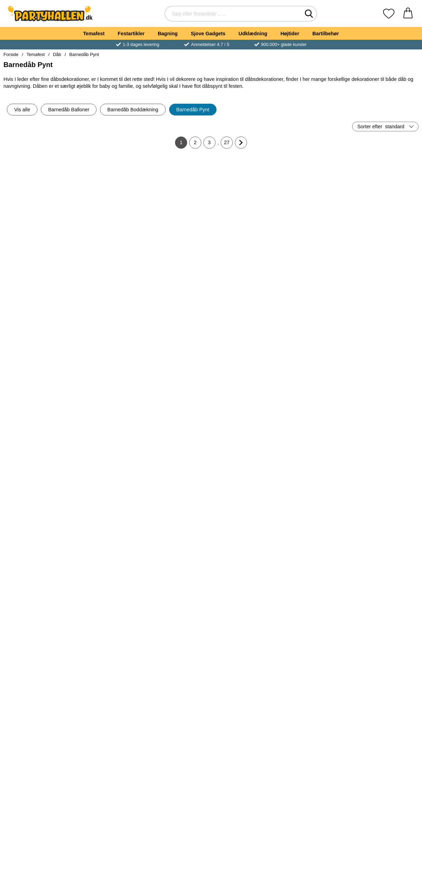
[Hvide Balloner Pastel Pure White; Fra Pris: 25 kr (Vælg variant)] (37, 758)
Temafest (93, 33)
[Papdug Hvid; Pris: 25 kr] (245, 420)
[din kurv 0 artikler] (408, 13)
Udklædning (252, 33)
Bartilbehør (325, 33)
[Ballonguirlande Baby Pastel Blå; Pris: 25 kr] (385, 533)
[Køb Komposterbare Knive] (37, 244)
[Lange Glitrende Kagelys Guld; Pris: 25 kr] (315, 420)
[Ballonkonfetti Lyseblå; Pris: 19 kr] (37, 420)
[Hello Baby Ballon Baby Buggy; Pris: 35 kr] (107, 758)
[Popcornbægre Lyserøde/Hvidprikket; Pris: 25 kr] (107, 533)
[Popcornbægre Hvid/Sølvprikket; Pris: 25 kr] (315, 308)
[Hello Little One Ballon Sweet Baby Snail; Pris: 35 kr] (176, 758)
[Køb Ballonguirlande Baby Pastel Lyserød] (37, 693)
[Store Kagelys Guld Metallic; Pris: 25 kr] (176, 420)
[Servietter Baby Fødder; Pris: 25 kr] (385, 758)
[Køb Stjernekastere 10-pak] (107, 244)
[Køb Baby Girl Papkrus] (176, 581)
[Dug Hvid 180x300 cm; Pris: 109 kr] (37, 308)
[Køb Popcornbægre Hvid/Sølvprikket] (315, 356)
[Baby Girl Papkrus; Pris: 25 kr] (176, 533)
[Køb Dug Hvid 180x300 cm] (37, 356)
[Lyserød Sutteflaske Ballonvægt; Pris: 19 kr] (245, 308)
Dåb (57, 54)
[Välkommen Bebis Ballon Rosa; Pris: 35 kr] (315, 645)
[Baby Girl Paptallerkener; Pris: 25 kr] (245, 533)
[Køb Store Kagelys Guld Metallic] (176, 469)
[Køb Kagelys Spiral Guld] (37, 581)
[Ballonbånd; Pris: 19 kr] (176, 196)
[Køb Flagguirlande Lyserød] (315, 244)
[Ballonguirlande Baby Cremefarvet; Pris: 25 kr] (107, 645)
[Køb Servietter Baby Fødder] (385, 806)
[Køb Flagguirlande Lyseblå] (246, 244)
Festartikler (131, 33)
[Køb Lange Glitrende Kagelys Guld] (315, 469)
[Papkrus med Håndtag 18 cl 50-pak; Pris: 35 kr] (315, 758)
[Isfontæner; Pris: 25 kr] (385, 196)
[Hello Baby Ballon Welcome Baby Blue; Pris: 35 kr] (245, 758)
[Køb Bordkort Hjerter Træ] (385, 469)
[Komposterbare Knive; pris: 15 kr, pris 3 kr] (37, 196)
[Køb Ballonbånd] (176, 244)
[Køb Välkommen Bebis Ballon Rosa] (315, 693)
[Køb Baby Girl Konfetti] (107, 469)
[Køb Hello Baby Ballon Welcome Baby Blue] (246, 806)
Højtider (290, 33)
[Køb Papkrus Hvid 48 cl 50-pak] (315, 581)
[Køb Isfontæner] (385, 244)
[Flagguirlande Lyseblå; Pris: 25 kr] (245, 196)
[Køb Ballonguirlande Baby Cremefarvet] (107, 693)
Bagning (168, 33)
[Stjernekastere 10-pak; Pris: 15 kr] (107, 196)
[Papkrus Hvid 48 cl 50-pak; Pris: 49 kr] (315, 533)
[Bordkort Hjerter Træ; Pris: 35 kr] (385, 420)
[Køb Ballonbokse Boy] (385, 356)
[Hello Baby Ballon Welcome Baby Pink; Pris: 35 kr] (385, 645)
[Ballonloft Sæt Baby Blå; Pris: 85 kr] (245, 645)
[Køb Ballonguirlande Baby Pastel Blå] (385, 581)
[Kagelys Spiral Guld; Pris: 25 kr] (37, 533)
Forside (10, 54)
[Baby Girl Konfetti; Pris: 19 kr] (107, 420)
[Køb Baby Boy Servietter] (107, 356)
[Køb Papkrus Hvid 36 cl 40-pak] (176, 693)
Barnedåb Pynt (84, 54)
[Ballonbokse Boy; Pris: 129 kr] (385, 308)
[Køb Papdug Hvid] (246, 469)
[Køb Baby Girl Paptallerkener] (246, 581)
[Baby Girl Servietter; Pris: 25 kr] (176, 308)
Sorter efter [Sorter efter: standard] (380, 126)
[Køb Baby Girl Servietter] (176, 356)
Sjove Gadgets (208, 33)
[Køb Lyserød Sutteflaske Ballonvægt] (246, 356)
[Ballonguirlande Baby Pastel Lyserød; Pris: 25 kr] (37, 645)
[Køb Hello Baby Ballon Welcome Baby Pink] (385, 693)
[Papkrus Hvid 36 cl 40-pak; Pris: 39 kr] (176, 645)
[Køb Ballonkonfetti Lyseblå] (37, 469)
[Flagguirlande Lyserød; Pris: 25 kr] (315, 196)
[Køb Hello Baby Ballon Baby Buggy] (107, 806)
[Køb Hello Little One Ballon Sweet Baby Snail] (176, 806)
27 (228, 144)
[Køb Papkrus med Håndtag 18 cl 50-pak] (315, 806)
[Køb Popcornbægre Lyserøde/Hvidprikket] (107, 581)
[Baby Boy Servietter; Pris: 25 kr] (107, 308)
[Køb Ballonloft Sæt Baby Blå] (246, 693)
